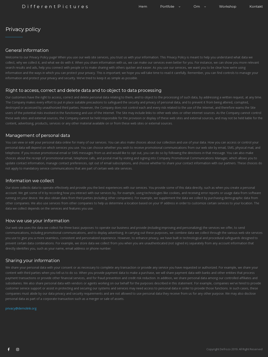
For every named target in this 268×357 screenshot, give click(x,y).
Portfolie (170, 6)
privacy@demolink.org (20, 308)
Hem (143, 6)
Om (200, 6)
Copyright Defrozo (218, 349)
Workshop (227, 6)
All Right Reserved (251, 349)
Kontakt (256, 6)
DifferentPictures (56, 6)
